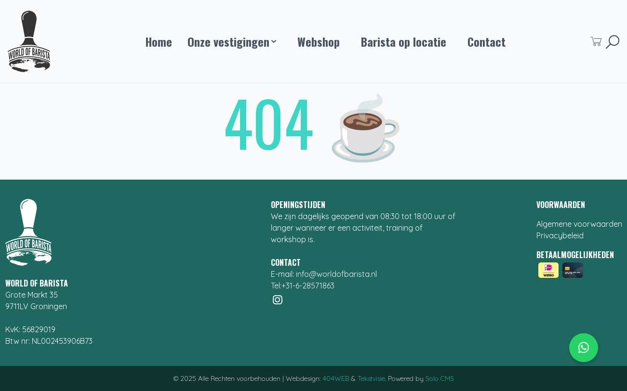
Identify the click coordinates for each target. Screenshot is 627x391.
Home (158, 41)
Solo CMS (440, 378)
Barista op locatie (403, 41)
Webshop (318, 41)
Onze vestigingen (231, 41)
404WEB (335, 378)
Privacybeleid (560, 235)
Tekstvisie (371, 378)
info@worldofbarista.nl (336, 274)
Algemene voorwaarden (579, 224)
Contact (486, 41)
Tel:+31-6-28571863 (302, 285)
